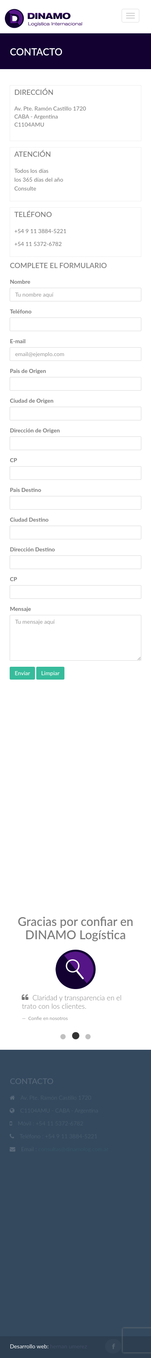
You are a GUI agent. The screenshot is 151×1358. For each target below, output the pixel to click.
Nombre (20, 281)
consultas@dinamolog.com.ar (73, 1149)
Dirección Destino (32, 549)
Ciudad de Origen (32, 400)
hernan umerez (68, 1346)
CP (13, 460)
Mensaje (20, 608)
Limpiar (50, 673)
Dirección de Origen (35, 430)
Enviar (22, 673)
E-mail (17, 341)
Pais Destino (25, 489)
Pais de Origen (28, 370)
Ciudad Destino (29, 519)
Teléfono (20, 311)
